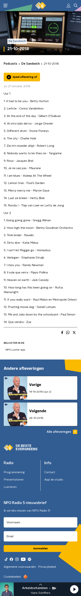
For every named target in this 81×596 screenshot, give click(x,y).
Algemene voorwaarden (20, 566)
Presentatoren (14, 479)
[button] (74, 589)
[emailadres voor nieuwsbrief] (40, 536)
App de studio (53, 479)
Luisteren (10, 486)
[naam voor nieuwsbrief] (40, 522)
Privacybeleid (47, 566)
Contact (49, 472)
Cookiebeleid (12, 576)
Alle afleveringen (62, 432)
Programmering (14, 472)
